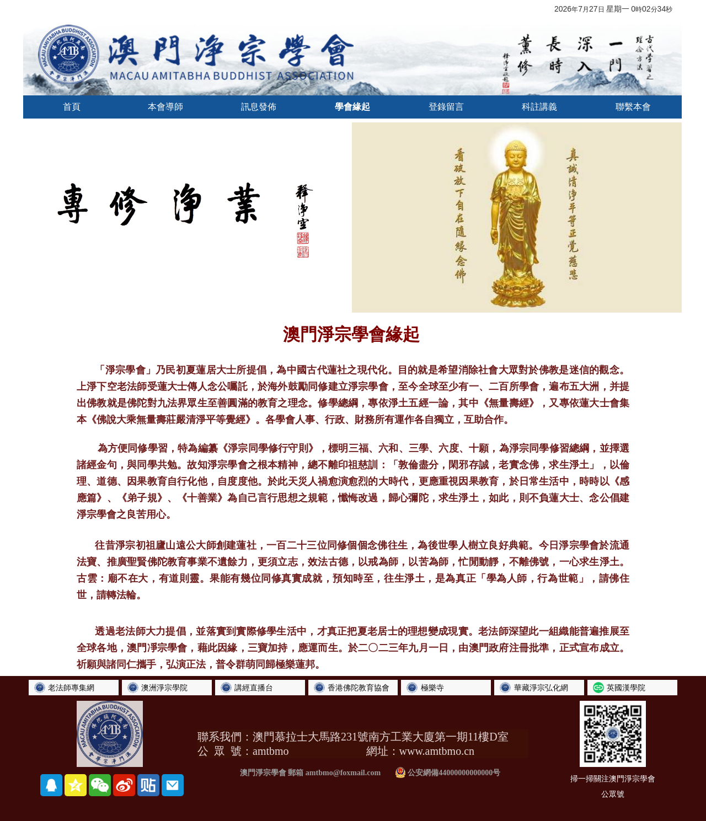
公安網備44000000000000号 (447, 773)
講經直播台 (253, 687)
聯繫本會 (633, 106)
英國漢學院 (626, 687)
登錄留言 (446, 106)
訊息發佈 (258, 106)
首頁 (72, 106)
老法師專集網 (71, 687)
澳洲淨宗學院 (164, 687)
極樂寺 (432, 687)
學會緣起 (352, 106)
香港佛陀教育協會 (358, 687)
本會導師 (165, 106)
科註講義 (539, 106)
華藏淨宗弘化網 (541, 687)
